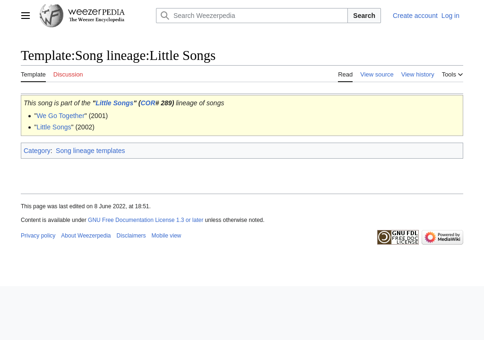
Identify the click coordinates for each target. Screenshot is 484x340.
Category (37, 150)
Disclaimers (131, 235)
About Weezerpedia (86, 235)
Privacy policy (38, 235)
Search (364, 15)
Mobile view (167, 235)
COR (148, 103)
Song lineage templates (90, 150)
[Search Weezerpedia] (252, 15)
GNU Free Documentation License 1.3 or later (145, 220)
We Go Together (60, 115)
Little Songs (114, 103)
